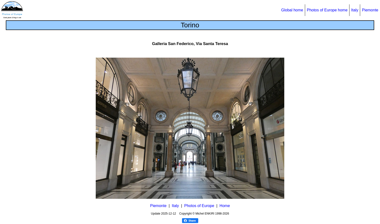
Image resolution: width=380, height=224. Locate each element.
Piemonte (370, 10)
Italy (354, 10)
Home (225, 206)
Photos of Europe (199, 206)
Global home (292, 10)
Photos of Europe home (327, 10)
